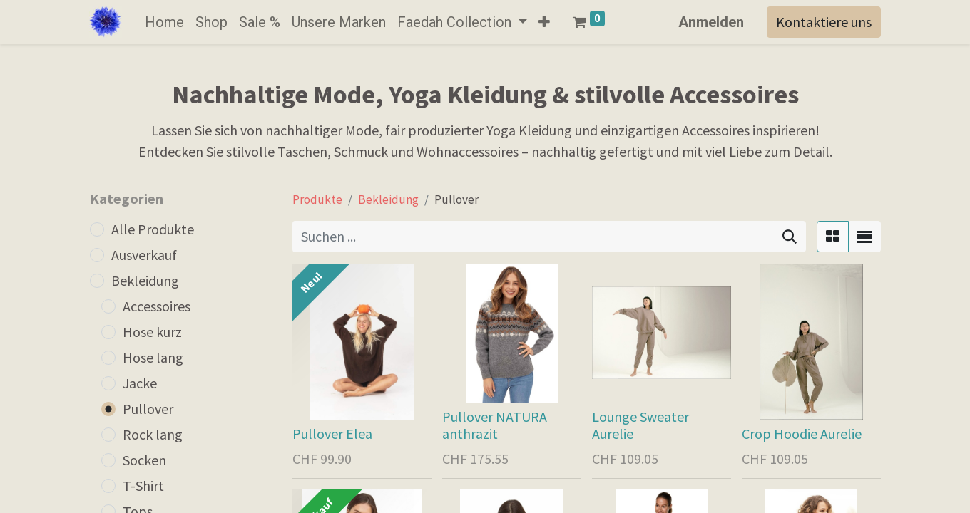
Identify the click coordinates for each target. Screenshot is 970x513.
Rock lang (153, 434)
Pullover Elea (332, 433)
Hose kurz (152, 332)
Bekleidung (145, 280)
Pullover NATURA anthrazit (494, 425)
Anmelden (711, 22)
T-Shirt (143, 485)
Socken (144, 460)
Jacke (140, 383)
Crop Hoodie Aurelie (802, 433)
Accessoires (156, 306)
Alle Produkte (152, 229)
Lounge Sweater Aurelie (640, 425)
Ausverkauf (144, 255)
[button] (544, 22)
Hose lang (153, 357)
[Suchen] (789, 236)
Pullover (148, 409)
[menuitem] (164, 22)
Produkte (317, 199)
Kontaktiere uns (824, 22)
